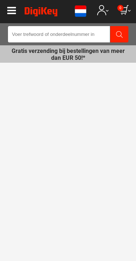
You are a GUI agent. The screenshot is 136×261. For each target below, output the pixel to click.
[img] (41, 13)
